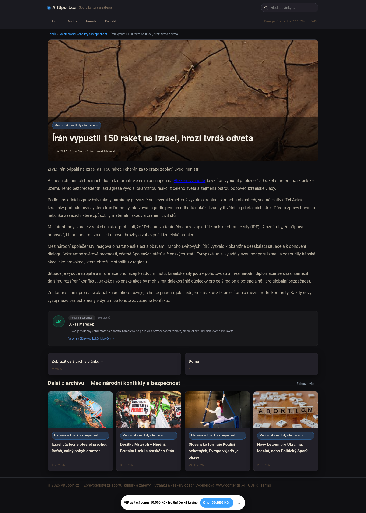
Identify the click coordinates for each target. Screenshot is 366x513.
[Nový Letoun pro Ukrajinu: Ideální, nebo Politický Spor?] (285, 431)
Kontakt (110, 21)
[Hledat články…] (292, 7)
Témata (90, 21)
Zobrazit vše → (307, 384)
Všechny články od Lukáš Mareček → (91, 338)
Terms (265, 485)
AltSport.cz (64, 7)
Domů (55, 21)
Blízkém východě (189, 180)
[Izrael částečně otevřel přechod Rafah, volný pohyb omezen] (80, 431)
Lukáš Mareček (81, 324)
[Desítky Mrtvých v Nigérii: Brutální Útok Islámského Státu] (148, 431)
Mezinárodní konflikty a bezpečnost (83, 34)
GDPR (253, 485)
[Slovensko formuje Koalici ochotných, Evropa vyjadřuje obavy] (217, 431)
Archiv (72, 21)
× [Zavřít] (239, 502)
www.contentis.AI (230, 485)
